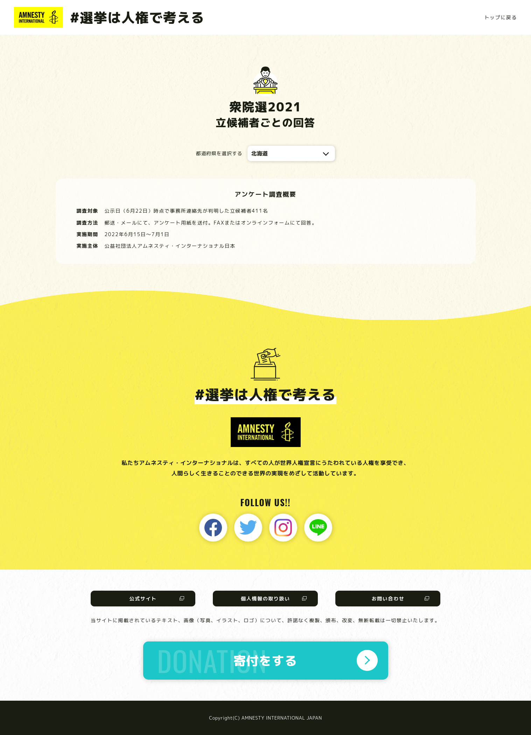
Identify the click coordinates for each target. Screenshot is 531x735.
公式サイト (142, 598)
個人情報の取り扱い (265, 598)
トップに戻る (500, 17)
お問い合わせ (388, 598)
